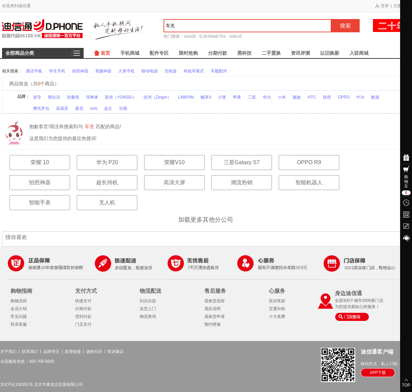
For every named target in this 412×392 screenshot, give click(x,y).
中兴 (360, 97)
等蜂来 (92, 97)
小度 (222, 97)
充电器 (171, 71)
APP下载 (378, 372)
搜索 (345, 26)
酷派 (375, 97)
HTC (312, 97)
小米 (282, 97)
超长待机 (107, 182)
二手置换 (271, 53)
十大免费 (277, 316)
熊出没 (54, 97)
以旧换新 (329, 53)
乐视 (123, 108)
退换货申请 (214, 316)
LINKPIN (186, 97)
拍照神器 (80, 71)
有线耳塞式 (194, 71)
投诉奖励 (277, 301)
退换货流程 (214, 301)
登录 (385, 5)
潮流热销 (242, 182)
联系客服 (19, 324)
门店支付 (83, 324)
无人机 (107, 202)
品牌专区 (51, 352)
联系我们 (30, 352)
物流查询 (148, 316)
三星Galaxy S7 (242, 162)
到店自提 (148, 301)
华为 (267, 97)
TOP (406, 385)
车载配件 (219, 71)
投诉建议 (115, 352)
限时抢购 (188, 53)
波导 (37, 97)
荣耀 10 (40, 162)
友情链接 (73, 352)
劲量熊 (73, 97)
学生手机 (57, 71)
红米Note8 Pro (212, 36)
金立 (108, 108)
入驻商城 (358, 53)
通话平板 (34, 71)
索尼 (79, 108)
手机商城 (129, 53)
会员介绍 (19, 308)
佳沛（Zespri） (157, 97)
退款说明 (212, 308)
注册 (397, 5)
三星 (252, 97)
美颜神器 (103, 71)
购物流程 (19, 301)
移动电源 (149, 71)
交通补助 (277, 308)
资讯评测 (300, 53)
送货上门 (148, 308)
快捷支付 (83, 301)
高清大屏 (174, 182)
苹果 (237, 97)
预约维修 (212, 324)
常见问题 (19, 316)
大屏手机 (126, 71)
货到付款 (83, 316)
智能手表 (40, 202)
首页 (105, 53)
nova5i (190, 36)
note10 (235, 36)
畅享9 (206, 97)
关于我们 (8, 352)
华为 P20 (107, 162)
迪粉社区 (94, 352)
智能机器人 (309, 182)
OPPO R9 (309, 162)
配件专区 (159, 53)
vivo (93, 108)
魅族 (297, 97)
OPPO (344, 97)
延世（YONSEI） (121, 97)
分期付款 (217, 53)
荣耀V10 (174, 162)
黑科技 (244, 53)
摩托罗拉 (41, 108)
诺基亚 (62, 108)
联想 (327, 97)
